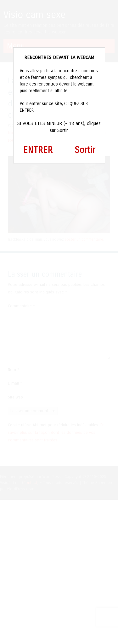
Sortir (85, 150)
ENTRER (38, 150)
